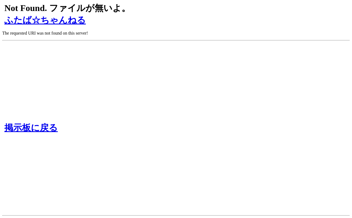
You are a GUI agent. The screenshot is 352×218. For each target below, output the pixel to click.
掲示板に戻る (31, 128)
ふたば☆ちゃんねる (45, 20)
